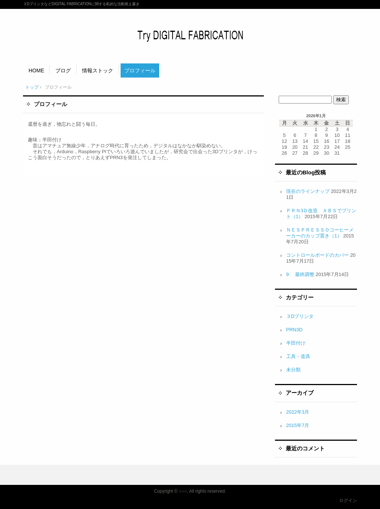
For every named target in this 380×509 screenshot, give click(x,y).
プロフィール (139, 70)
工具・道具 (298, 356)
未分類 (293, 369)
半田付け (295, 343)
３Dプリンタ (300, 316)
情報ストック (97, 70)
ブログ (63, 70)
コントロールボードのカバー (317, 255)
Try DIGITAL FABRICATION (190, 35)
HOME (36, 70)
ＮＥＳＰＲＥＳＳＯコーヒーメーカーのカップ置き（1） (320, 233)
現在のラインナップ (308, 191)
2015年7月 (297, 425)
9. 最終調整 (300, 274)
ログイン (348, 500)
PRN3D (294, 329)
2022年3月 (297, 412)
